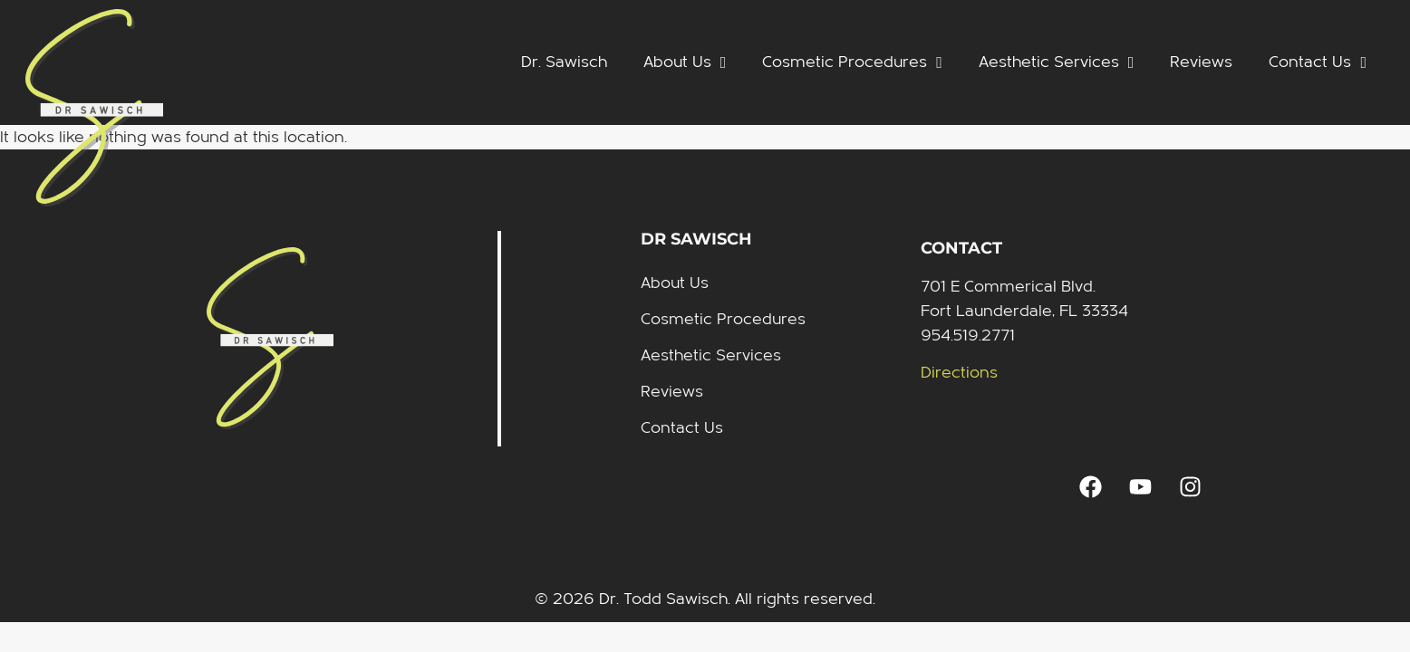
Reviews (1201, 62)
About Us (685, 62)
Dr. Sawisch (564, 62)
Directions (959, 372)
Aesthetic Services (1057, 62)
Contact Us (1318, 62)
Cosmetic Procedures (852, 62)
